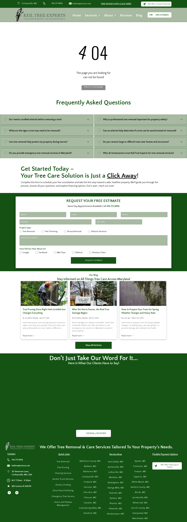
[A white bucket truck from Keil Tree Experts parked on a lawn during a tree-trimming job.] (93, 293)
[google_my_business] (16, 493)
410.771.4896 (57, 3)
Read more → (29, 336)
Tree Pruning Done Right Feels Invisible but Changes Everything (44, 311)
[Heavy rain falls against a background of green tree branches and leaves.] (142, 293)
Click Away (122, 175)
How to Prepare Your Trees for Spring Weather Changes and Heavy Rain (140, 311)
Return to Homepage (93, 87)
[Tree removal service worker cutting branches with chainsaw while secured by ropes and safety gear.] (44, 293)
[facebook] (9, 493)
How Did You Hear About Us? (32, 249)
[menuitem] (77, 15)
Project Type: (25, 228)
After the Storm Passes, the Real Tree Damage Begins (90, 311)
